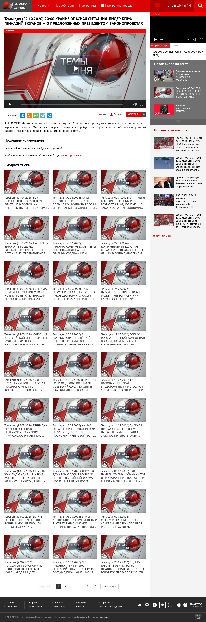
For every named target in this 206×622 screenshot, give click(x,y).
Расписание (58, 602)
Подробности (64, 6)
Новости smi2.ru (160, 236)
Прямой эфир (58, 607)
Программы (87, 6)
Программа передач (117, 6)
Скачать (116, 114)
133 (93, 586)
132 (85, 586)
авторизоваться (74, 155)
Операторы (34, 602)
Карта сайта (104, 617)
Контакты (9, 602)
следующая (109, 586)
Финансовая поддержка (111, 607)
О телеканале (11, 607)
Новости (43, 6)
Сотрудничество (36, 607)
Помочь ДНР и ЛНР (179, 6)
